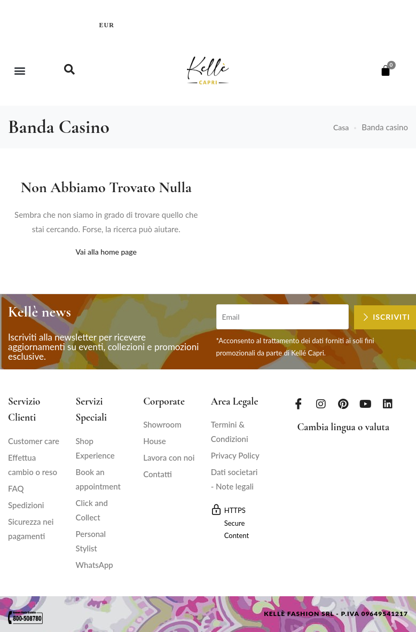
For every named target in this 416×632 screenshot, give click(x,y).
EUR (106, 25)
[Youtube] (366, 404)
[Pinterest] (343, 404)
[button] (19, 71)
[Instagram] (321, 404)
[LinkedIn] (388, 404)
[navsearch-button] (69, 70)
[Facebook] (299, 404)
